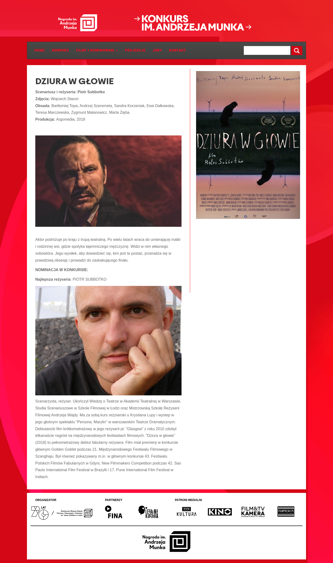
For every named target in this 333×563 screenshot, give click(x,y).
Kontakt (177, 50)
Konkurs (60, 50)
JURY (157, 50)
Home (39, 50)
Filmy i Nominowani (97, 50)
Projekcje (135, 50)
